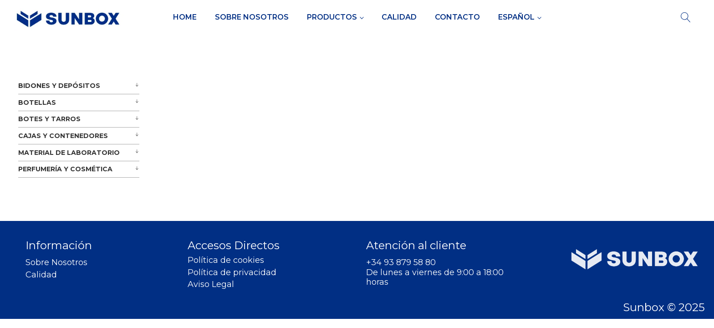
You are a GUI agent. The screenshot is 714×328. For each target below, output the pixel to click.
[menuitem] (519, 17)
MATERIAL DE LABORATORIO (69, 153)
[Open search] (686, 17)
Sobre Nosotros (252, 17)
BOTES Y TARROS (49, 119)
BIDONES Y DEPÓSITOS (59, 86)
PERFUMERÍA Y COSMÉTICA (65, 169)
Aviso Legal (211, 284)
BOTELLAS (37, 102)
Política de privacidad (232, 272)
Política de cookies (226, 260)
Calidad (399, 17)
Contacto (457, 17)
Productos (332, 17)
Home (185, 17)
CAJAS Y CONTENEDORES (63, 136)
